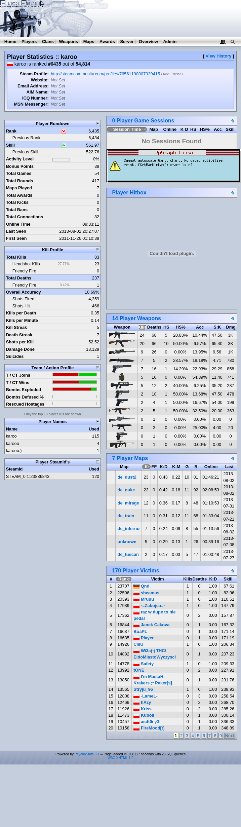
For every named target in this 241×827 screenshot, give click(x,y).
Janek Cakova (151, 624)
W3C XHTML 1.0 (120, 758)
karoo (11, 436)
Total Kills (16, 257)
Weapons (68, 41)
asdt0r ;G (146, 721)
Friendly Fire (24, 270)
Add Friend (171, 74)
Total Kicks (17, 202)
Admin (169, 41)
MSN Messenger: (31, 104)
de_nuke (126, 489)
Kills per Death (21, 312)
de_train (126, 515)
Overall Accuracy (23, 292)
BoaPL (140, 631)
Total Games (19, 173)
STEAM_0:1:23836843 (27, 476)
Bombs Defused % (25, 397)
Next (229, 735)
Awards (107, 41)
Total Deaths (19, 277)
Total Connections (24, 216)
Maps (88, 41)
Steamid (14, 469)
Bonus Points (20, 166)
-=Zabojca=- (149, 605)
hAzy (142, 702)
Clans (48, 41)
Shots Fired (23, 298)
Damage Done (20, 349)
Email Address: (33, 85)
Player (143, 637)
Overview (148, 41)
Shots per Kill (20, 341)
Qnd (141, 586)
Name (12, 428)
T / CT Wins (18, 382)
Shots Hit (21, 305)
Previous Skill (25, 151)
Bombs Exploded (23, 389)
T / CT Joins (18, 375)
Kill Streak (16, 327)
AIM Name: (38, 92)
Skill (10, 145)
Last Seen (16, 231)
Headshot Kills (26, 263)
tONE (138, 670)
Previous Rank (26, 137)
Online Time (18, 224)
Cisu (138, 644)
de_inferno (128, 528)
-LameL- (145, 696)
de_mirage (128, 502)
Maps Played (19, 187)
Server (127, 41)
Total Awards (19, 195)
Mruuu (143, 599)
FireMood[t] (148, 727)
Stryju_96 (143, 689)
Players (29, 41)
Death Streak (19, 334)
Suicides (15, 356)
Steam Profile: (34, 73)
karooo (12, 443)
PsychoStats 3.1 (87, 754)
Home (10, 41)
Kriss (142, 708)
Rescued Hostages (25, 404)
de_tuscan (128, 554)
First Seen (16, 238)
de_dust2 (127, 477)
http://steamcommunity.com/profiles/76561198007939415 (105, 73)
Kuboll (143, 715)
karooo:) (14, 450)
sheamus (146, 592)
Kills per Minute (22, 320)
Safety (143, 663)
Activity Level (20, 158)
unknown (127, 541)
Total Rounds (19, 180)
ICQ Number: (35, 98)
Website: (40, 79)
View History (219, 56)
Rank (11, 131)
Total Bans (17, 209)
